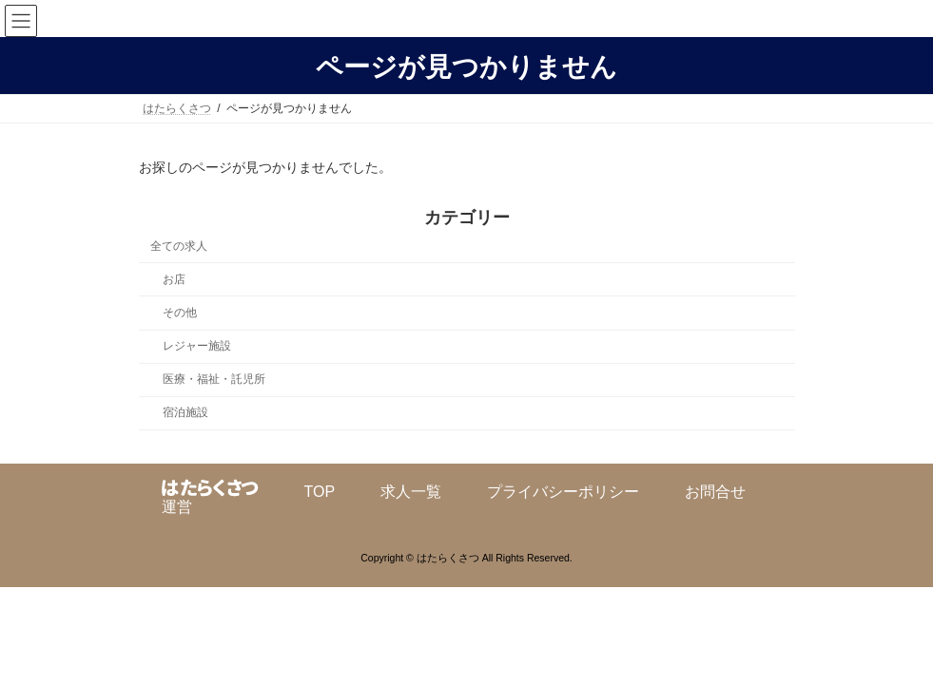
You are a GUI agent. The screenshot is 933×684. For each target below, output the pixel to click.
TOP (320, 492)
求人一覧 (410, 492)
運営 (177, 507)
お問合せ (715, 492)
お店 (173, 279)
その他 (179, 312)
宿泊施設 (184, 412)
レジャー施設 (196, 345)
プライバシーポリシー (563, 492)
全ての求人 (178, 246)
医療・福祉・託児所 (213, 379)
